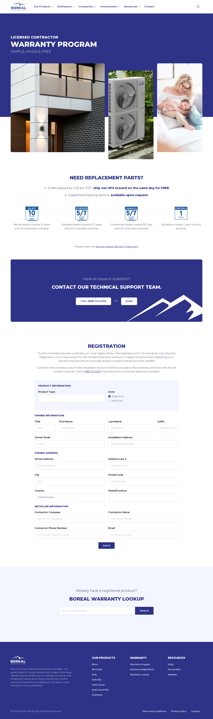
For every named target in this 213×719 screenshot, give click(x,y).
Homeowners (108, 6)
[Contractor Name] (143, 519)
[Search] (198, 6)
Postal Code (115, 474)
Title (37, 421)
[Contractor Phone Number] (70, 535)
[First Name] (82, 428)
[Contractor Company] (70, 519)
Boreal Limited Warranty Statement (117, 246)
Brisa (94, 664)
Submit (106, 545)
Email (129, 301)
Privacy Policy (178, 711)
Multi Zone (117, 400)
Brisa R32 (97, 669)
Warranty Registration (142, 669)
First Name (66, 421)
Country (39, 490)
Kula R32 (96, 679)
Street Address (44, 459)
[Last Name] (131, 428)
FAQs (171, 664)
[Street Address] (70, 465)
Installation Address (120, 437)
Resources (130, 6)
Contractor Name (119, 512)
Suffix (160, 421)
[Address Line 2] (143, 465)
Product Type (46, 391)
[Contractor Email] (143, 535)
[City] (70, 481)
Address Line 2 (117, 459)
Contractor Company (47, 512)
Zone (111, 391)
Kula (94, 674)
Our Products (42, 6)
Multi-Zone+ (98, 684)
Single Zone (118, 396)
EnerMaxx (97, 695)
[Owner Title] (45, 428)
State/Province (117, 490)
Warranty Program (140, 664)
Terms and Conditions (154, 711)
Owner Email (42, 437)
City (37, 474)
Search (144, 610)
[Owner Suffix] (167, 428)
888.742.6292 (93, 371)
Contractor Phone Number (51, 528)
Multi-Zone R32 (100, 690)
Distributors (64, 6)
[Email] (70, 444)
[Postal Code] (143, 481)
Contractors (86, 6)
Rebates (172, 674)
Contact (149, 6)
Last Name (115, 421)
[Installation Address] (143, 444)
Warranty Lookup (139, 674)
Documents (174, 669)
